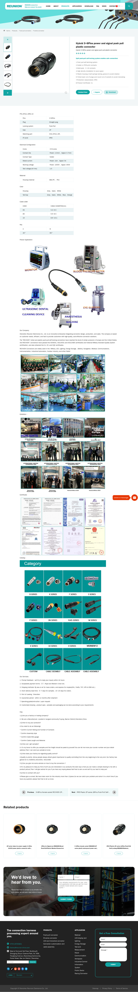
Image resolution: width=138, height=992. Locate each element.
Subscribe (32, 962)
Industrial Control (81, 962)
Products (14, 31)
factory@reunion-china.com (20, 948)
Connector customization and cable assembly (53, 945)
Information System (79, 965)
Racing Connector (81, 973)
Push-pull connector (25, 31)
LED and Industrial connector (53, 941)
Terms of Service (122, 988)
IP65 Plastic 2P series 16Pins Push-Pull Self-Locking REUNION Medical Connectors (93, 792)
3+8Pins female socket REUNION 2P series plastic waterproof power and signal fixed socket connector (51, 792)
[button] (7, 93)
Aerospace (78, 959)
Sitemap (95, 988)
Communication (80, 956)
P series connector (38, 31)
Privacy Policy (107, 988)
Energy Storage (80, 944)
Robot (77, 953)
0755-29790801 (16, 944)
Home (8, 31)
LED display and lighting (80, 939)
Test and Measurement (80, 948)
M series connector (50, 938)
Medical (77, 935)
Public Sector (79, 970)
